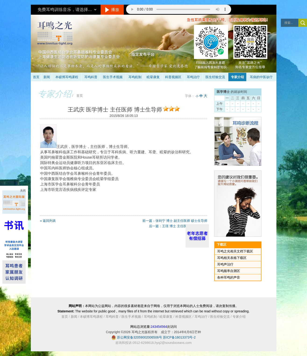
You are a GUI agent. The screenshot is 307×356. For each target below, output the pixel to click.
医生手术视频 (113, 77)
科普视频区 (173, 77)
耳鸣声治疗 (225, 264)
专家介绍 (237, 77)
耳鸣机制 (134, 77)
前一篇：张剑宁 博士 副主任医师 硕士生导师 (174, 221)
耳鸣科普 (90, 77)
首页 (36, 77)
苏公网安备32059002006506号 (139, 337)
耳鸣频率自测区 (228, 271)
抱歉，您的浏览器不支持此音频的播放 (178, 9)
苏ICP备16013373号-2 (179, 337)
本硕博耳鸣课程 (66, 77)
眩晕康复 (153, 77)
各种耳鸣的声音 (228, 277)
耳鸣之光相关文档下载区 (235, 251)
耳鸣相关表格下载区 (232, 258)
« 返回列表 (48, 221)
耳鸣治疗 (193, 77)
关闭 (23, 190)
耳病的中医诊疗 (261, 77)
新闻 (46, 77)
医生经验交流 (215, 77)
